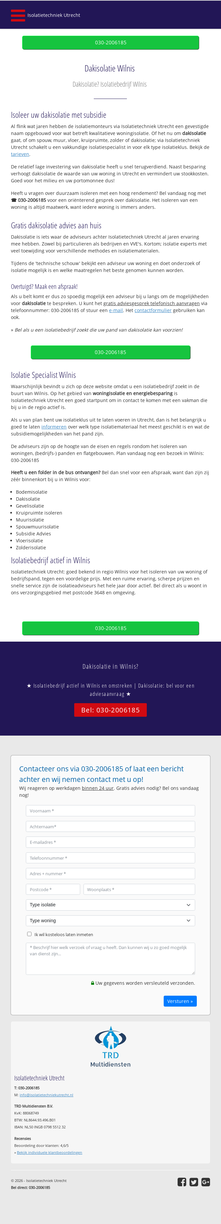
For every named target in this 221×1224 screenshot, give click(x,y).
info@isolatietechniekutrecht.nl (46, 1094)
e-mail (116, 310)
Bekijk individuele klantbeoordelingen (49, 1152)
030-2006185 (111, 42)
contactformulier (153, 310)
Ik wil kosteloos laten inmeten (63, 934)
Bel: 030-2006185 (110, 709)
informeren (54, 427)
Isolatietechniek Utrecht (54, 15)
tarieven (20, 154)
